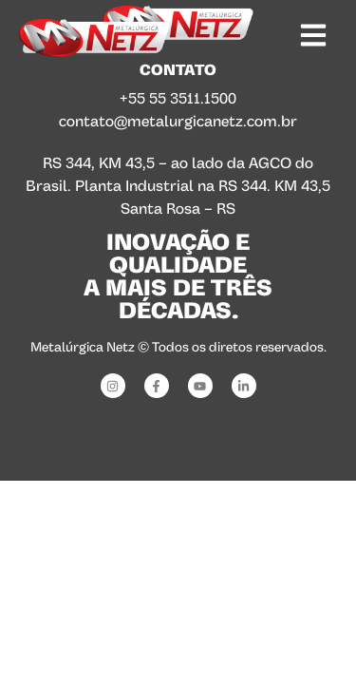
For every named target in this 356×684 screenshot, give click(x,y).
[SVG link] (94, 38)
